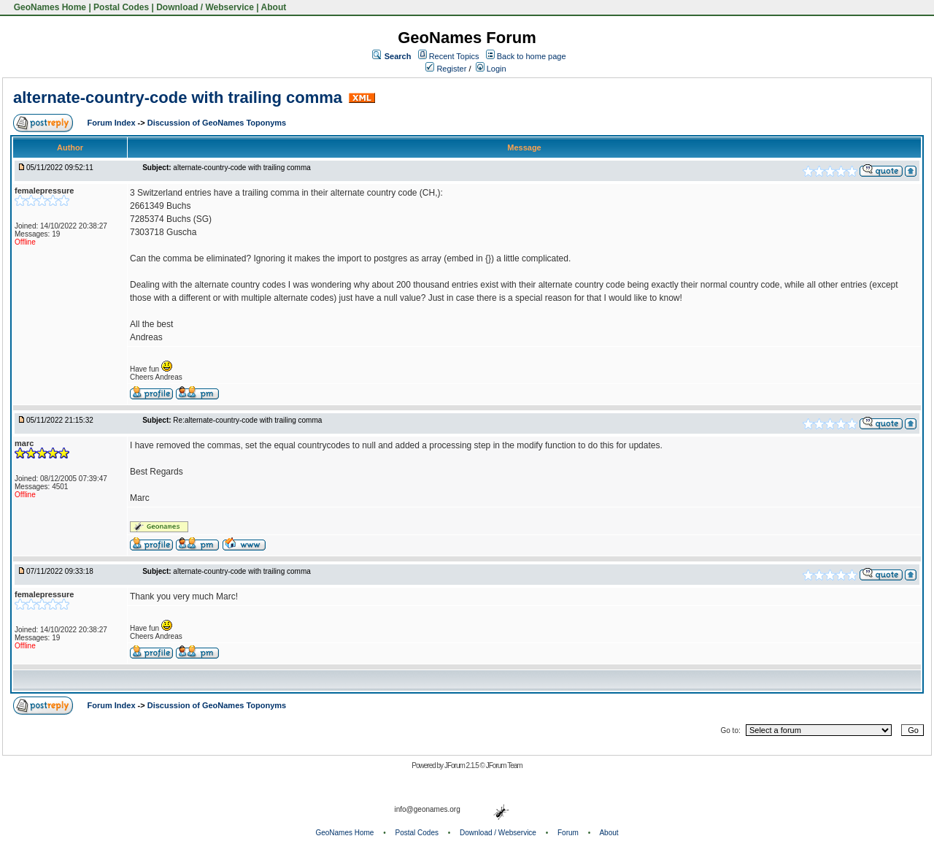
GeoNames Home (48, 7)
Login (491, 68)
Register (445, 68)
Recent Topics (454, 56)
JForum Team (504, 765)
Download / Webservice (205, 7)
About (274, 7)
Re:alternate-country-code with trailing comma (247, 420)
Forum (568, 833)
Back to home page (531, 56)
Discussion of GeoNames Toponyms (217, 122)
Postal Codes (121, 7)
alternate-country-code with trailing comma (177, 97)
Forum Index (113, 122)
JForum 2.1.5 (462, 765)
